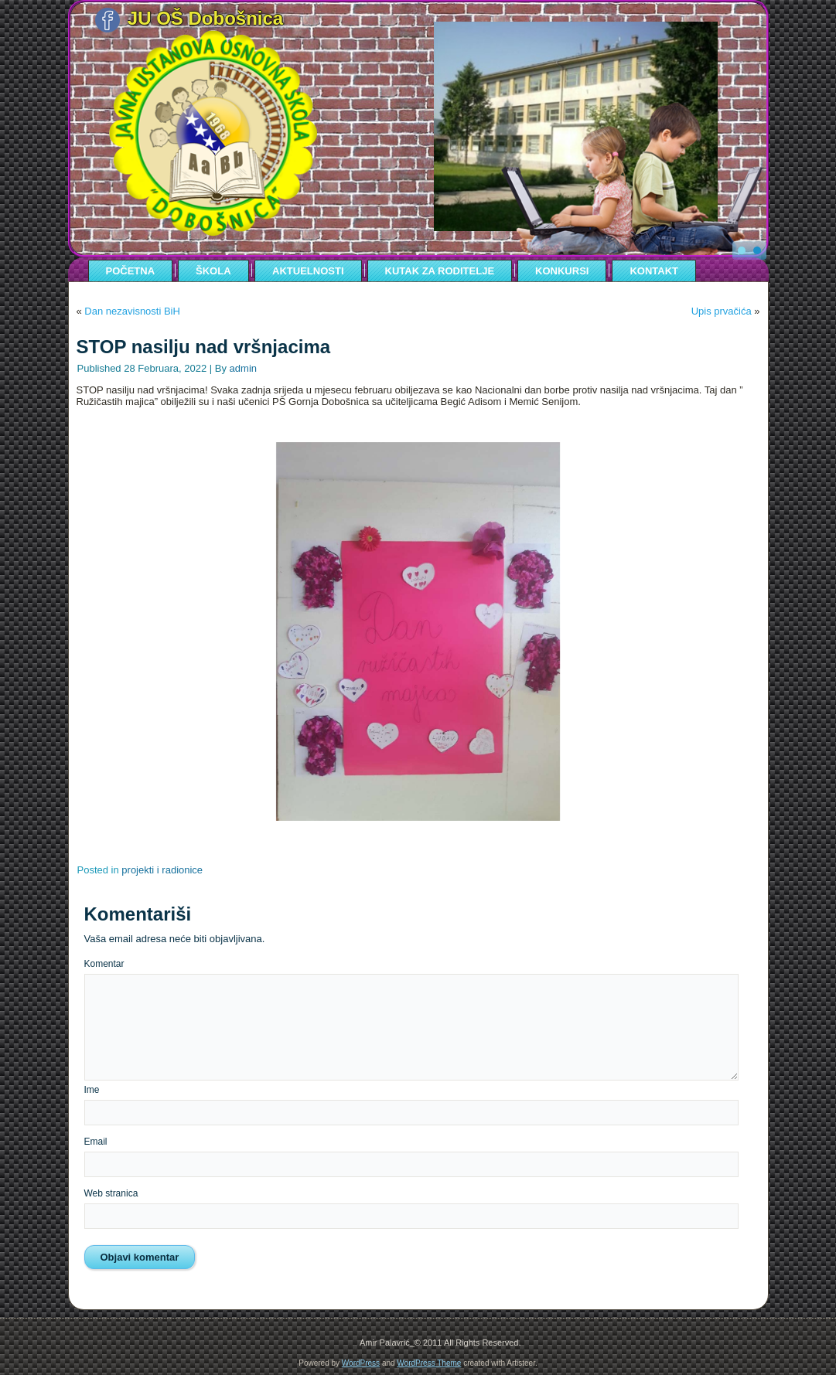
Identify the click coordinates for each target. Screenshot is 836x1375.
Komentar (104, 963)
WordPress (361, 1363)
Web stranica (111, 1193)
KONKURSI (562, 271)
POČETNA (130, 271)
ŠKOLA (213, 271)
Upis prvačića (721, 311)
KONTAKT (654, 271)
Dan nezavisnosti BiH (132, 311)
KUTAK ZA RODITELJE (440, 271)
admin (243, 368)
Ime (92, 1089)
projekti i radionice (162, 870)
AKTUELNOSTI (307, 271)
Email (95, 1141)
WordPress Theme (429, 1363)
